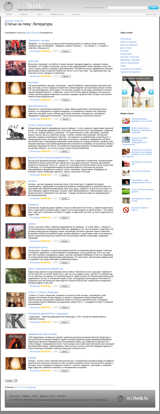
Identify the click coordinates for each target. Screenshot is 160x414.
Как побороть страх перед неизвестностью (137, 182)
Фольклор (33, 61)
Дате (28, 33)
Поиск (34, 396)
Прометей (33, 204)
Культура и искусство (14, 21)
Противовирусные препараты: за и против (137, 121)
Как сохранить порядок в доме (136, 78)
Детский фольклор (37, 106)
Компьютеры (126, 54)
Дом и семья (125, 48)
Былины (32, 181)
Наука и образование (129, 63)
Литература (35, 51)
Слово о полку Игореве (40, 125)
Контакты (62, 396)
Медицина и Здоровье (130, 60)
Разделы (26, 396)
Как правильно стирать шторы (137, 201)
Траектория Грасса (38, 247)
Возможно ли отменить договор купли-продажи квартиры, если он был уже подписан (137, 153)
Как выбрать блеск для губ (137, 164)
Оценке (35, 33)
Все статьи (14, 396)
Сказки (31, 223)
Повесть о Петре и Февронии (43, 292)
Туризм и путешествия (130, 72)
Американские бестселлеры (42, 334)
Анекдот (32, 357)
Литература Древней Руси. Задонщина (48, 313)
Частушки (33, 82)
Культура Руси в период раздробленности (49, 157)
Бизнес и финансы (128, 42)
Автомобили (125, 39)
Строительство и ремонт (131, 69)
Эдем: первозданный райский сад (45, 268)
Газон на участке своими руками (137, 191)
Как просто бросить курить (135, 210)
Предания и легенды (39, 40)
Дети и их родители (129, 45)
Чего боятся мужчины (136, 173)
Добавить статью (47, 396)
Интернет (124, 51)
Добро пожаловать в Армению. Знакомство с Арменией (137, 130)
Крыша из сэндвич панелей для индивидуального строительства (135, 141)
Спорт (123, 66)
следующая (31, 387)
